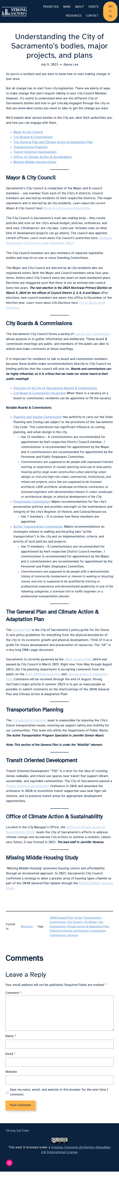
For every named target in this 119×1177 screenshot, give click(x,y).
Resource (27, 926)
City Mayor (90, 922)
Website (11, 1072)
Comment (13, 993)
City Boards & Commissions (33, 137)
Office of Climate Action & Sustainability (42, 157)
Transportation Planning (30, 147)
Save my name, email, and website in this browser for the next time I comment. (59, 1092)
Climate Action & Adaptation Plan (88, 926)
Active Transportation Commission (37, 526)
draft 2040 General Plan (42, 674)
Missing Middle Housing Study (34, 162)
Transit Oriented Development (35, 152)
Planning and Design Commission (37, 417)
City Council (74, 922)
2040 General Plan (61, 917)
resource (72, 935)
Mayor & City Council (28, 132)
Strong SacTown (17, 1130)
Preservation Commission (31, 501)
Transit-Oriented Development (27, 786)
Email (10, 1054)
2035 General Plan (78, 659)
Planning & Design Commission (69, 930)
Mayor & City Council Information (66, 208)
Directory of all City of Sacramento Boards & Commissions (55, 388)
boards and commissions (92, 334)
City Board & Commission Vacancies (39, 393)
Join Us (110, 11)
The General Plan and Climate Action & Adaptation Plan (53, 142)
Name (10, 1036)
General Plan (21, 630)
